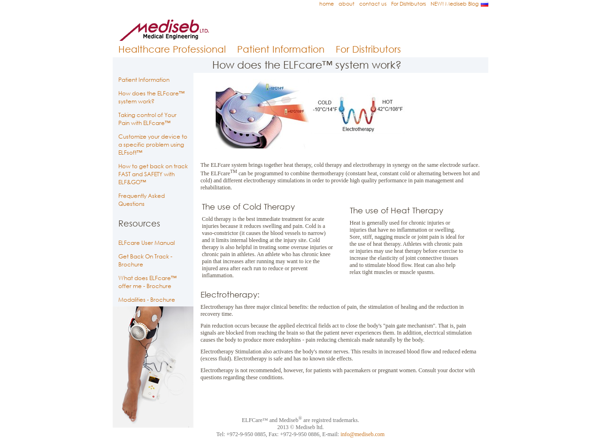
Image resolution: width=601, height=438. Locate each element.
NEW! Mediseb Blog (454, 4)
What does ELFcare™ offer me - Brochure (147, 282)
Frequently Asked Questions (141, 200)
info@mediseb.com (362, 434)
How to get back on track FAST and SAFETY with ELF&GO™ (153, 174)
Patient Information (280, 49)
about (346, 4)
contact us (372, 4)
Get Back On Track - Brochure (145, 260)
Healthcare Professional (172, 49)
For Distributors (408, 4)
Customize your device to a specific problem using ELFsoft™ (152, 144)
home (326, 4)
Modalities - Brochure (146, 300)
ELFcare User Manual (146, 243)
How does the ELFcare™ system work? (151, 97)
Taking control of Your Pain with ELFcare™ (147, 119)
